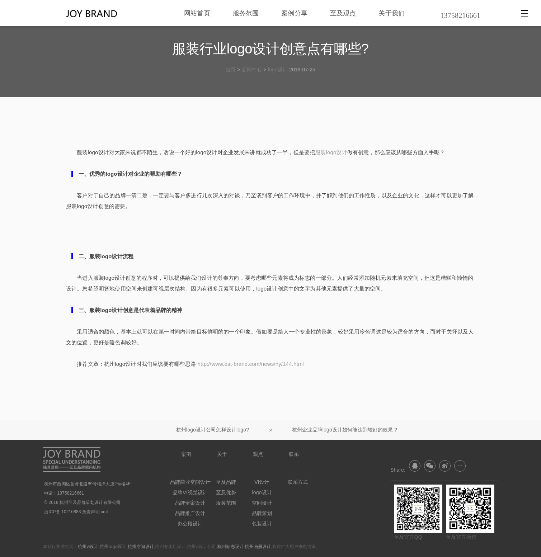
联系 (294, 454)
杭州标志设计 (230, 546)
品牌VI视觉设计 (190, 492)
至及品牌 (226, 482)
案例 (186, 454)
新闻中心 (252, 69)
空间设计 (262, 503)
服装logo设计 (331, 152)
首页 (231, 69)
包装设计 (262, 524)
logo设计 (278, 69)
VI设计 (261, 482)
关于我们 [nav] (391, 13)
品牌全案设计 (190, 503)
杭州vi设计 (88, 546)
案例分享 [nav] (294, 13)
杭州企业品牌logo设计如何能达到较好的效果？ (345, 430)
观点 (258, 454)
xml (104, 511)
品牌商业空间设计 (190, 482)
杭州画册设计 (258, 546)
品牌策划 (262, 513)
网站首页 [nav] (197, 13)
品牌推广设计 (190, 513)
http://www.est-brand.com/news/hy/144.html (251, 364)
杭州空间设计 (141, 546)
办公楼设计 (190, 524)
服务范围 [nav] (246, 13)
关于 (222, 454)
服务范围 (226, 503)
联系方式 (298, 482)
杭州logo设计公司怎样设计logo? (212, 430)
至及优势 (226, 492)
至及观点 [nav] (343, 13)
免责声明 (91, 511)
